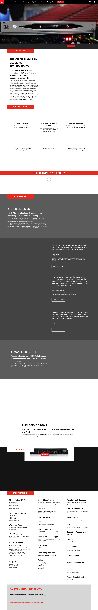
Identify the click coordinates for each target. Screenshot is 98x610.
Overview (14, 46)
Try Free (60, 2)
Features (21, 46)
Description (28, 46)
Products (9, 2)
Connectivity (42, 46)
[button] (81, 46)
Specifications (51, 46)
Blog (33, 2)
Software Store (18, 2)
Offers (42, 2)
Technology (26, 2)
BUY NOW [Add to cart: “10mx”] (71, 46)
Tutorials (35, 46)
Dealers (37, 2)
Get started (59, 46)
